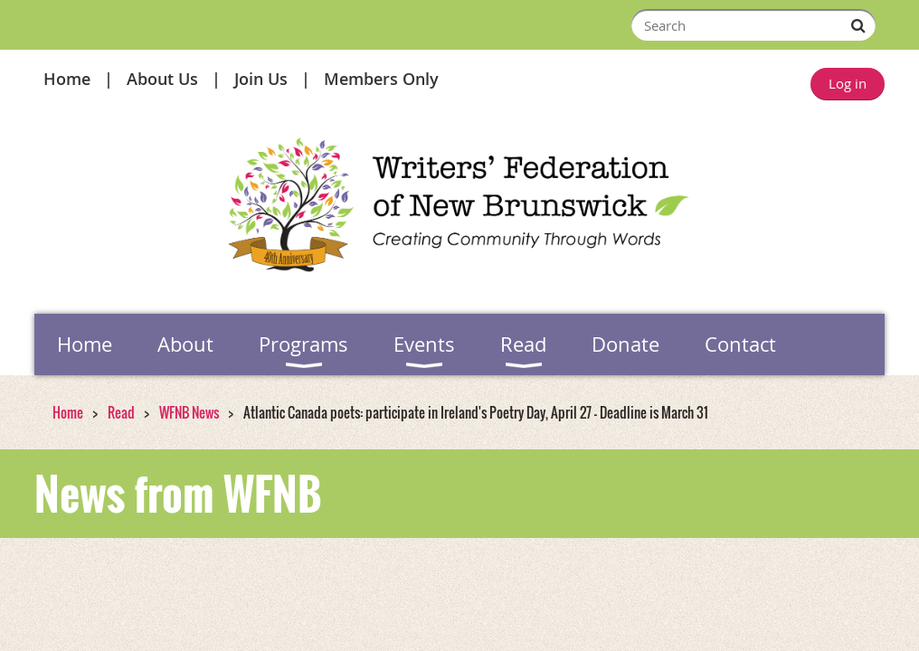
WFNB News (189, 412)
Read (121, 412)
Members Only (381, 79)
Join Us (261, 79)
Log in (848, 83)
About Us (162, 79)
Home (66, 79)
